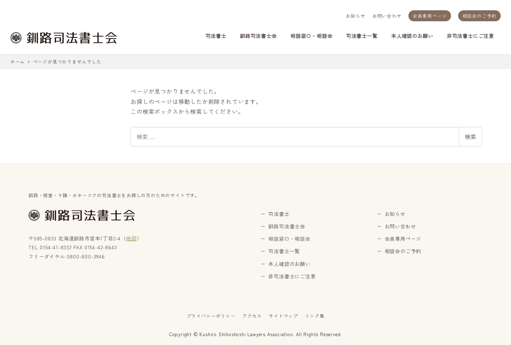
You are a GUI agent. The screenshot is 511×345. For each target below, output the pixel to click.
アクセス (252, 315)
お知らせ (355, 15)
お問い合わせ (387, 15)
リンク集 (314, 315)
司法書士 (278, 213)
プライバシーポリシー (211, 315)
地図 (131, 238)
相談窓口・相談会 (289, 238)
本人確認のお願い (289, 263)
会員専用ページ (430, 15)
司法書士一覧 (284, 251)
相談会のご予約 (479, 15)
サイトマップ (283, 315)
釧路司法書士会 (286, 226)
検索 (470, 136)
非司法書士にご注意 (291, 276)
